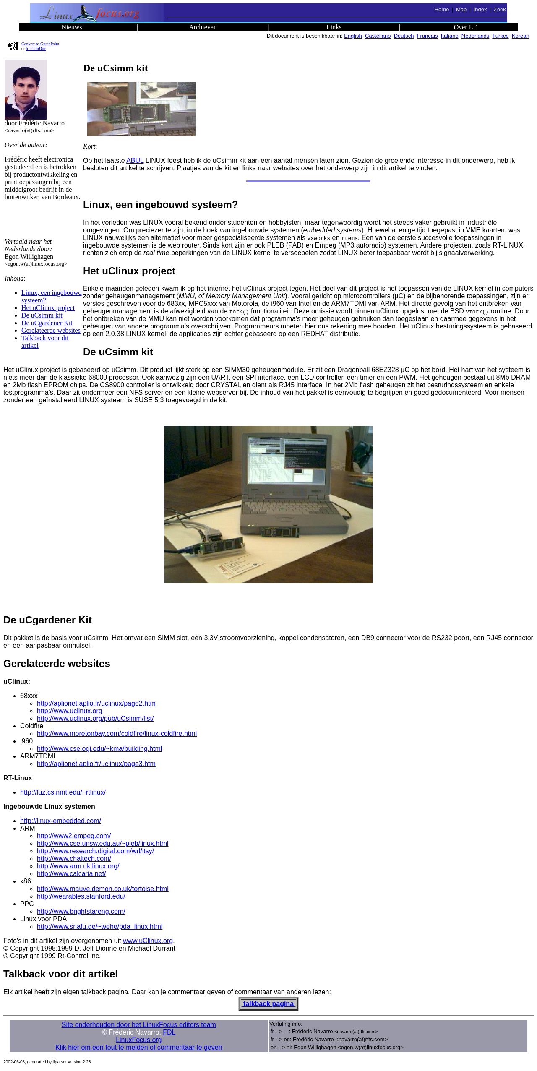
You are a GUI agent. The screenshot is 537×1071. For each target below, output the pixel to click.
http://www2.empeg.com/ (74, 835)
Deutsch (404, 36)
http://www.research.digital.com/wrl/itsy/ (95, 851)
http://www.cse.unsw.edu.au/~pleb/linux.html (103, 843)
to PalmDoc (36, 48)
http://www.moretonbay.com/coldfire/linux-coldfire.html (117, 733)
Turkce (500, 36)
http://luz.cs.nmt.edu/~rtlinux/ (63, 792)
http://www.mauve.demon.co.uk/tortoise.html (103, 888)
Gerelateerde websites (51, 330)
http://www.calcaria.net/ (71, 873)
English (353, 36)
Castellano (378, 36)
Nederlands (475, 36)
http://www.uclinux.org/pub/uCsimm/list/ (95, 718)
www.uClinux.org (148, 940)
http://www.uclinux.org (69, 710)
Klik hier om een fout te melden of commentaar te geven (138, 1047)
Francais (427, 36)
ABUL (134, 160)
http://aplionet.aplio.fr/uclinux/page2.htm (96, 703)
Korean (520, 36)
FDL (169, 1032)
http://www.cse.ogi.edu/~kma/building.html (99, 748)
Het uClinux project (48, 307)
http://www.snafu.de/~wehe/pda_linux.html (99, 926)
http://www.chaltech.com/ (74, 858)
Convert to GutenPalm (40, 44)
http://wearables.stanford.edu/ (81, 896)
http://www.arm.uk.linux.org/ (78, 866)
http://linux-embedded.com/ (60, 820)
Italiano (450, 36)
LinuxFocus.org (139, 1039)
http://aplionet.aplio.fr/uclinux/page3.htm (96, 763)
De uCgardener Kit (47, 322)
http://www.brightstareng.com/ (81, 911)
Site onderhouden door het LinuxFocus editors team (139, 1024)
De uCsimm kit (42, 315)
